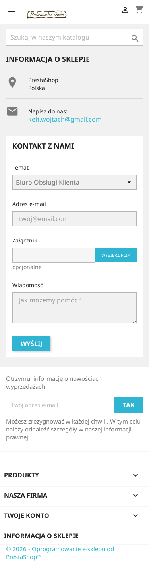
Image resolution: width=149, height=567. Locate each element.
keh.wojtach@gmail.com (65, 119)
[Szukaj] (74, 37)
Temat (20, 167)
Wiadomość (27, 285)
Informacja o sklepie (41, 535)
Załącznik (24, 240)
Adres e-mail (29, 204)
